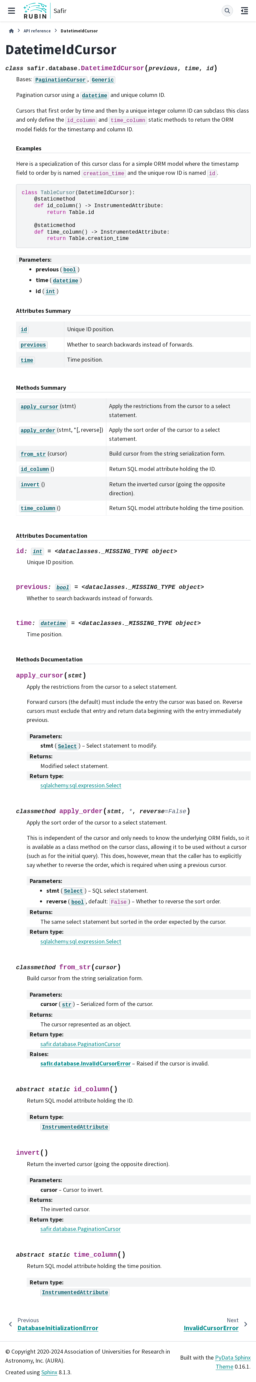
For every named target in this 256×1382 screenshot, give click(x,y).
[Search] (227, 10)
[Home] (11, 31)
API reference (37, 30)
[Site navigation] (11, 10)
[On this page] (244, 10)
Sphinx (49, 1372)
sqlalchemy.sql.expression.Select (80, 785)
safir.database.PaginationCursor (80, 1044)
